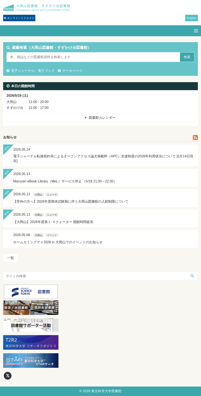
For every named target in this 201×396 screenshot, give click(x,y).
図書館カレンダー (102, 117)
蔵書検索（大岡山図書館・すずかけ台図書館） (51, 47)
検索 (187, 57)
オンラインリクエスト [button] (19, 18)
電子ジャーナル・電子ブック (33, 70)
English (191, 18)
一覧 (10, 258)
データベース (72, 70)
